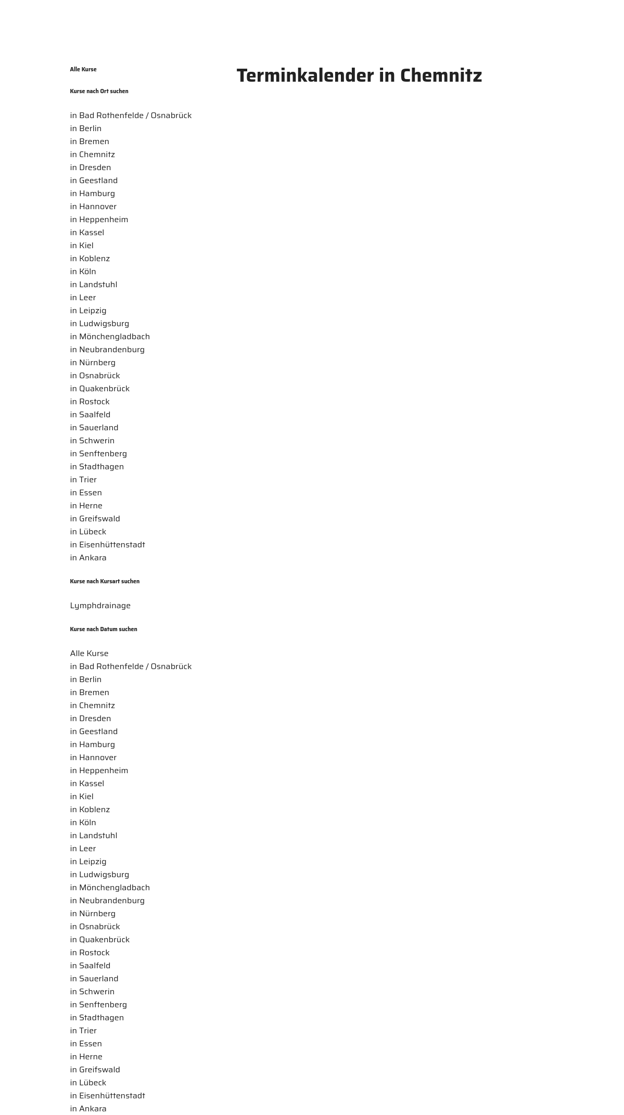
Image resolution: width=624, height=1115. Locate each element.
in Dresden (90, 167)
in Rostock (90, 401)
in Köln (83, 271)
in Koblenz (90, 258)
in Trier (83, 479)
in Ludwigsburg (100, 323)
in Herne (86, 505)
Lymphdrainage (100, 605)
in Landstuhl (94, 284)
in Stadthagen (97, 466)
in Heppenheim (99, 219)
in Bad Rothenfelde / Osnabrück (131, 115)
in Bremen (90, 141)
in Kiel (82, 245)
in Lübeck (88, 531)
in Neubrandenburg (107, 349)
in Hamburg (93, 193)
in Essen (86, 492)
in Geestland (94, 180)
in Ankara (88, 557)
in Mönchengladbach (110, 336)
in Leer (83, 297)
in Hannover (93, 206)
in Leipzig (88, 310)
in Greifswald (95, 518)
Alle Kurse (83, 69)
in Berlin (86, 128)
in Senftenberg (99, 453)
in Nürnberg (93, 362)
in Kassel (87, 232)
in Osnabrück (95, 375)
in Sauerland (94, 427)
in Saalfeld (90, 414)
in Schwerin (92, 440)
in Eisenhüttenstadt (107, 544)
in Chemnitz (93, 154)
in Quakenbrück (100, 388)
